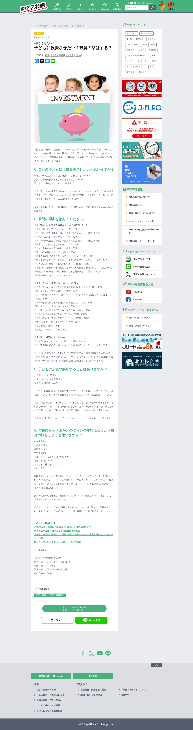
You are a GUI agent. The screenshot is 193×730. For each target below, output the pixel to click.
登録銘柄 (117, 9)
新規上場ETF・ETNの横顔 (141, 213)
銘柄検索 (105, 9)
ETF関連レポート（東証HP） (143, 241)
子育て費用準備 (56, 595)
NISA (145, 45)
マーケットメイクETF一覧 (141, 221)
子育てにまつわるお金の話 (49, 711)
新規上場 (130, 72)
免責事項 (125, 694)
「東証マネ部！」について (144, 3)
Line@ (134, 3)
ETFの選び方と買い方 (139, 197)
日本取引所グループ (138, 317)
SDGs (152, 66)
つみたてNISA (132, 45)
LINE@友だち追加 (142, 266)
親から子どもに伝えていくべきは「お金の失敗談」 (58, 542)
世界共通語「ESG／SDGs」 (50, 700)
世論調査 (69, 55)
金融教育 (54, 55)
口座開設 (152, 50)
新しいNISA (132, 33)
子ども (78, 55)
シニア (129, 61)
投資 (62, 55)
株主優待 (140, 39)
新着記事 (57, 9)
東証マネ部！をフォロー (145, 274)
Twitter (128, 3)
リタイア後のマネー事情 (48, 705)
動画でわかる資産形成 (91, 695)
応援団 (92, 9)
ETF (153, 56)
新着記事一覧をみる (51, 676)
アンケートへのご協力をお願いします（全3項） (74, 608)
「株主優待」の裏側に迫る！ (50, 695)
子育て (141, 50)
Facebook (126, 3)
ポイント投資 (150, 61)
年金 (153, 45)
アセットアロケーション (137, 56)
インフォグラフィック (136, 66)
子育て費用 (41, 595)
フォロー (60, 620)
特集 (68, 9)
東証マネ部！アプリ (143, 259)
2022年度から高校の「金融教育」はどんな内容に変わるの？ (63, 527)
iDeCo (129, 39)
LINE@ (109, 653)
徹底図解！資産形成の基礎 (93, 689)
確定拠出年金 (146, 33)
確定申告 (130, 50)
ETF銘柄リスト (136, 205)
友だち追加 (94, 620)
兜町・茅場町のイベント (140, 325)
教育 (47, 55)
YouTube (131, 3)
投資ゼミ (80, 9)
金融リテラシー (145, 72)
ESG (138, 61)
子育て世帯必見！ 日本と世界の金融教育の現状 (57, 530)
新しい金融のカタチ (46, 689)
